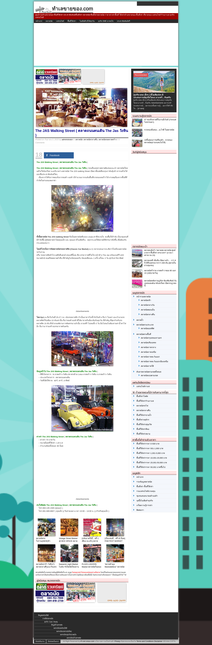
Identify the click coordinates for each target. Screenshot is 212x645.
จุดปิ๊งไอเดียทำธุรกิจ (144, 501)
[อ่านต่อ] (141, 108)
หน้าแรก (39, 21)
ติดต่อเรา (140, 510)
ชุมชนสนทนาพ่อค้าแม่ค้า (147, 496)
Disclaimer (158, 641)
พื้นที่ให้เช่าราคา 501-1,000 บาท (149, 448)
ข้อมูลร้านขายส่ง (56, 624)
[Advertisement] (106, 45)
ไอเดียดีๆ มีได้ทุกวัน (87, 21)
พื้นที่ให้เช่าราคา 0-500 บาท (147, 444)
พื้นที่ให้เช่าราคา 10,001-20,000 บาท (151, 458)
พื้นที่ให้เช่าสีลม (142, 429)
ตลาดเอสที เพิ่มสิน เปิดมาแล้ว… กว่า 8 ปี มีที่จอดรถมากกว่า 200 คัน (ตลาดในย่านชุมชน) (160, 262)
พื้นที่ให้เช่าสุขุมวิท (144, 424)
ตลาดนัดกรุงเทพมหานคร (151, 338)
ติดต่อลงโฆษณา (53, 641)
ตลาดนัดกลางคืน (90, 139)
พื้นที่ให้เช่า (72, 21)
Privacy (117, 641)
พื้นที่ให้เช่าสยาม (143, 434)
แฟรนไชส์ (60, 21)
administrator (67, 139)
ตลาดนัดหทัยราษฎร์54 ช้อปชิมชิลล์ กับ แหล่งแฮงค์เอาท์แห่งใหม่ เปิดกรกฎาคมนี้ (160, 283)
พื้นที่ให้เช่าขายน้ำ (143, 415)
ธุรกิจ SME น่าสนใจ (105, 21)
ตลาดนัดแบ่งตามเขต (149, 375)
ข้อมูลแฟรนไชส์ (43, 615)
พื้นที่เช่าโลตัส (142, 396)
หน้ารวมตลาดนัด (143, 297)
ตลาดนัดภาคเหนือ (148, 352)
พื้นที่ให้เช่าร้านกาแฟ (145, 401)
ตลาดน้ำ (139, 320)
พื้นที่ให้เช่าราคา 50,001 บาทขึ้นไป (150, 467)
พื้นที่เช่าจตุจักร (142, 420)
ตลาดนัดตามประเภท (145, 325)
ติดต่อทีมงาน (39, 641)
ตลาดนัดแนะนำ (140, 246)
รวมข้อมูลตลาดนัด (144, 482)
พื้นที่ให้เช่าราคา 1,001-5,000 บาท (150, 453)
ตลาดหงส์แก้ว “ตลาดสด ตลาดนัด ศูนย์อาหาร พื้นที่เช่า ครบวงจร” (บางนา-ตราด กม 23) (159, 252)
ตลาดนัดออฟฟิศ (147, 328)
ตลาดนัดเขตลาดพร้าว (107, 139)
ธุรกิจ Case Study (51, 621)
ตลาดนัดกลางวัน (148, 305)
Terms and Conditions (145, 641)
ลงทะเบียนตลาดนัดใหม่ (64, 631)
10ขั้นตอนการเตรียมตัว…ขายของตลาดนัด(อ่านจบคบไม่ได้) (158, 141)
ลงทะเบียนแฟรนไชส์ (60, 628)
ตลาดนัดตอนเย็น (148, 310)
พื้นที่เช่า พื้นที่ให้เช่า (144, 486)
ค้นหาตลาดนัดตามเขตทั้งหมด (148, 372)
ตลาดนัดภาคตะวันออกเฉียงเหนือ (154, 361)
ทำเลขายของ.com (87, 641)
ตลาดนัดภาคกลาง (148, 347)
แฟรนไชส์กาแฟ (143, 386)
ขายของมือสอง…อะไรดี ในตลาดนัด (159, 130)
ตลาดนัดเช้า (146, 300)
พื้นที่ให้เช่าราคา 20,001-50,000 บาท (151, 462)
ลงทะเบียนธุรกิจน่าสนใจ (68, 634)
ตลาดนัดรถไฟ (142, 406)
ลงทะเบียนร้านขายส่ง (74, 637)
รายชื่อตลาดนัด (48, 618)
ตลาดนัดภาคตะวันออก (150, 357)
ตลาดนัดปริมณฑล (148, 343)
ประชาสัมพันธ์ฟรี (123, 21)
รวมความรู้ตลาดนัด (142, 116)
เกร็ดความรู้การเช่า (144, 505)
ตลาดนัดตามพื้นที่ (143, 334)
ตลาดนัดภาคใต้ (147, 366)
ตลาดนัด (49, 21)
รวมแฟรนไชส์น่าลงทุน (145, 491)
